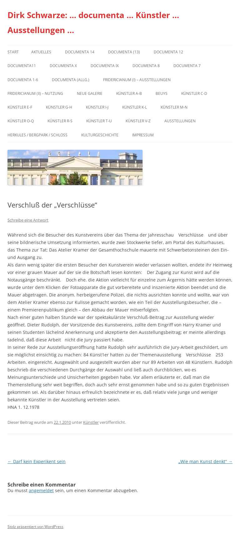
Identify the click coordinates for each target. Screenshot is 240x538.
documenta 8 (146, 65)
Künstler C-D (194, 93)
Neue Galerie (89, 93)
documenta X (63, 65)
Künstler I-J (97, 107)
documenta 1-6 (23, 79)
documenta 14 (79, 52)
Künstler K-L (134, 107)
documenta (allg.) (70, 79)
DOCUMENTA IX (105, 65)
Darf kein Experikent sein (37, 461)
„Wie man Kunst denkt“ (205, 461)
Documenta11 (22, 65)
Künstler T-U (99, 121)
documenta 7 (187, 65)
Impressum (143, 135)
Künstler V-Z (138, 121)
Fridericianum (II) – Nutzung (35, 93)
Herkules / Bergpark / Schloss (38, 135)
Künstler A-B (129, 93)
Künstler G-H (59, 107)
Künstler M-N (174, 107)
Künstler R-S (60, 121)
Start (13, 52)
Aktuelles (41, 52)
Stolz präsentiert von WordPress (35, 526)
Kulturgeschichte (99, 135)
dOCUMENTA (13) (124, 52)
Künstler (91, 422)
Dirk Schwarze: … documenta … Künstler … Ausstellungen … (93, 22)
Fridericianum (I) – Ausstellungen (137, 79)
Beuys (162, 93)
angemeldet (41, 490)
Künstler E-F (20, 107)
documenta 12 (168, 52)
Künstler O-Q (21, 121)
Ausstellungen (180, 121)
